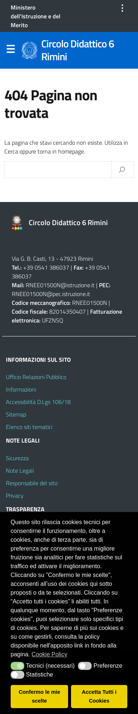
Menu (10, 51)
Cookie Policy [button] (49, 654)
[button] (17, 666)
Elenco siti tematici (29, 426)
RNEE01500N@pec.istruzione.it (51, 293)
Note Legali (20, 470)
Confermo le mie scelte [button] (39, 696)
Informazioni (21, 389)
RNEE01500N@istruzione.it (60, 285)
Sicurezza (17, 458)
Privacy (15, 495)
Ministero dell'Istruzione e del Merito (35, 16)
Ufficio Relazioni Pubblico (36, 376)
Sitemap (16, 414)
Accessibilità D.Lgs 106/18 (38, 401)
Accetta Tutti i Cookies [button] (99, 696)
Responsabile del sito (31, 483)
